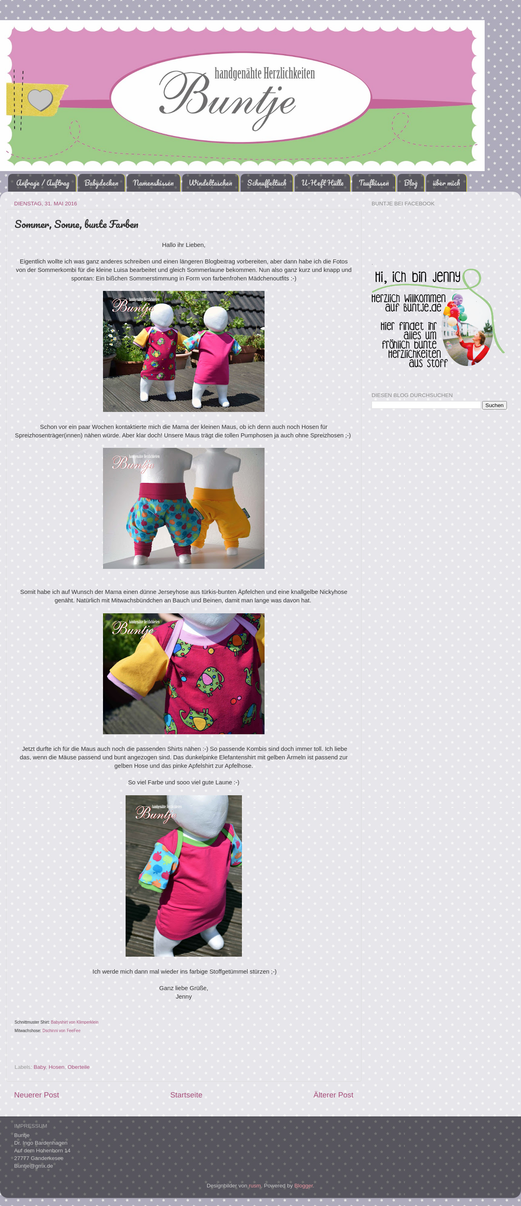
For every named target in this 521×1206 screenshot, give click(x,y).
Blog (411, 182)
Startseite (186, 1095)
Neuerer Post (36, 1095)
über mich (446, 182)
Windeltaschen (210, 182)
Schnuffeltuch (266, 182)
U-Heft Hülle (322, 182)
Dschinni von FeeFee (61, 1030)
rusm (255, 1186)
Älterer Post (333, 1095)
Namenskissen (153, 182)
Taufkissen (374, 182)
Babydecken (101, 182)
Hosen (57, 1067)
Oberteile (78, 1067)
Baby (40, 1067)
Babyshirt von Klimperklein (75, 1022)
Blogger (303, 1186)
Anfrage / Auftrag (42, 182)
